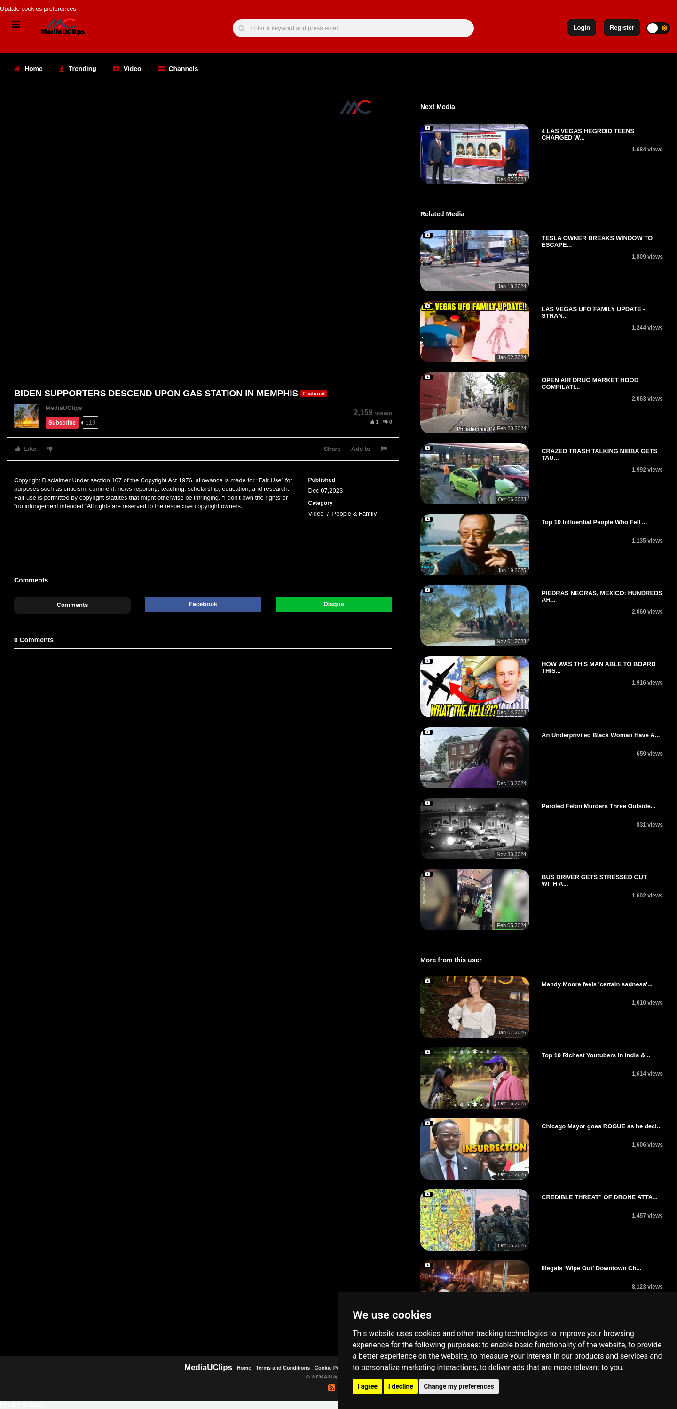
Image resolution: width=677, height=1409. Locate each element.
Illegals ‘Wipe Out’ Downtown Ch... (591, 1268)
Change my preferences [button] (459, 1386)
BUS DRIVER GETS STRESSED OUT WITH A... (594, 880)
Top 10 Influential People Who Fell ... (594, 522)
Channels (178, 68)
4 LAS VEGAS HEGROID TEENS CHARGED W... (588, 134)
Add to (360, 448)
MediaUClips (64, 407)
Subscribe (62, 422)
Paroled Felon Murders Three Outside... (599, 806)
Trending (77, 68)
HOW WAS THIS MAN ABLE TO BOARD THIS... (599, 667)
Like (26, 448)
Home (28, 68)
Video (127, 68)
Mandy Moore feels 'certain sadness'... (597, 984)
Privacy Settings (22, 1404)
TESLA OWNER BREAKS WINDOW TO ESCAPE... (597, 241)
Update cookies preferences (38, 8)
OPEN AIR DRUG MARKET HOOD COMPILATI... (590, 383)
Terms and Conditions (283, 1367)
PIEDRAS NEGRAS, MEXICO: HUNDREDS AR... (602, 596)
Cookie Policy (332, 1367)
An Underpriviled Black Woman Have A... (601, 735)
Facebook (203, 603)
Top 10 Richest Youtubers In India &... (596, 1055)
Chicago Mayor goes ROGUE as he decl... (602, 1126)
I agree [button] (367, 1386)
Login (582, 27)
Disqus (333, 603)
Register (622, 27)
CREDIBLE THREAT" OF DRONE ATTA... (600, 1197)
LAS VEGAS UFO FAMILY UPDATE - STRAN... (593, 312)
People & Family (354, 513)
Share (332, 448)
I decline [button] (400, 1386)
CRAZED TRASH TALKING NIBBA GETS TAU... (599, 454)
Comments (72, 604)
